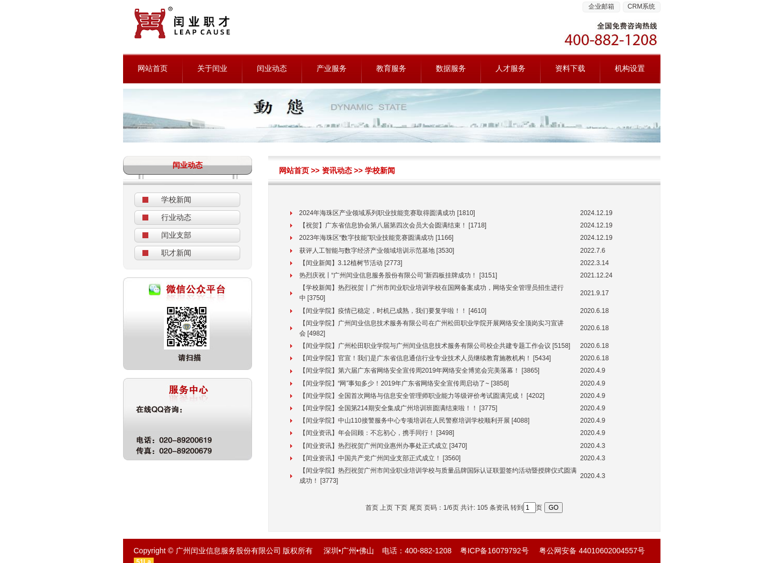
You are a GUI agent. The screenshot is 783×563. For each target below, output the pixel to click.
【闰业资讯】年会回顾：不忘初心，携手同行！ (367, 433)
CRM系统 (641, 6)
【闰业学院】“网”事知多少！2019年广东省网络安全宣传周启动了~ (394, 383)
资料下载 (570, 68)
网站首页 (153, 68)
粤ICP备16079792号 (494, 550)
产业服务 (332, 68)
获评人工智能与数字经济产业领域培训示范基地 (367, 250)
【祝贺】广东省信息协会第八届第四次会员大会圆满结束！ (383, 225)
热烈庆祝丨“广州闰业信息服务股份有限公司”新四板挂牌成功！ (388, 275)
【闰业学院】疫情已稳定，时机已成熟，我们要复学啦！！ (383, 311)
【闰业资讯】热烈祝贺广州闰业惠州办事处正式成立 (373, 446)
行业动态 (176, 217)
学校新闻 (176, 199)
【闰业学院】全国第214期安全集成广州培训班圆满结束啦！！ (388, 408)
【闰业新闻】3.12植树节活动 (341, 263)
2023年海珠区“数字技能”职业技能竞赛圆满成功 (366, 237)
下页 (400, 507)
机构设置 (630, 68)
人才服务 (510, 68)
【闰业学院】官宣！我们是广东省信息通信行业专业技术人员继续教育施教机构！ (415, 358)
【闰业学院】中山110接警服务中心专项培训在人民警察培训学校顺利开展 (404, 420)
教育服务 (391, 68)
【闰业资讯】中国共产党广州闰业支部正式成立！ (370, 458)
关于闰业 (212, 68)
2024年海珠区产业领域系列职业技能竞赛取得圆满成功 (377, 213)
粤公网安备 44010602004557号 (592, 550)
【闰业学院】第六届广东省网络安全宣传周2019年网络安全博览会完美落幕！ (409, 370)
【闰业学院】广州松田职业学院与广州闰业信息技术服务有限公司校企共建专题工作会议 (425, 346)
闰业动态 (272, 68)
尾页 (416, 507)
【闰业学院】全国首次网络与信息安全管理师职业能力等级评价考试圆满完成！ (412, 396)
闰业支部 (176, 235)
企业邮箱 (601, 6)
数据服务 (451, 68)
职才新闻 (176, 252)
